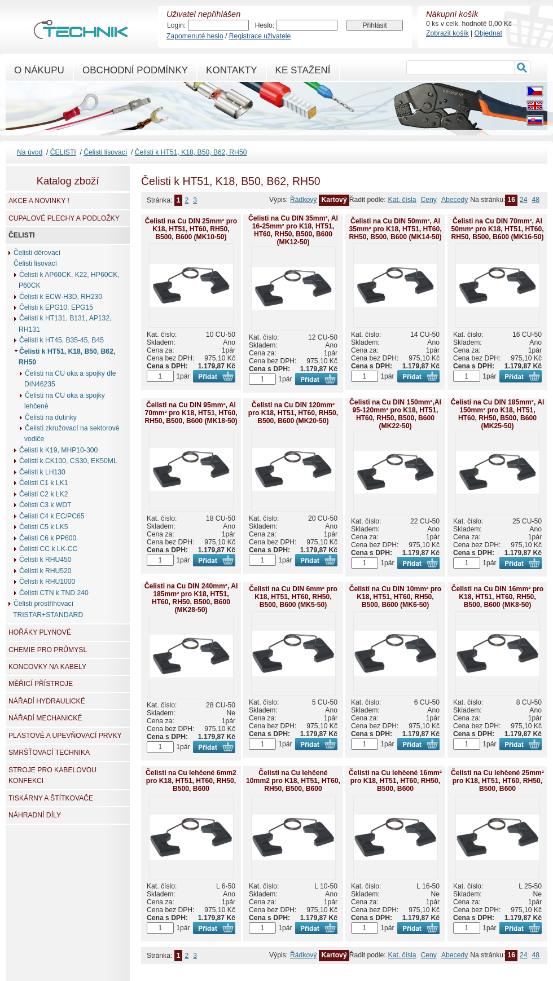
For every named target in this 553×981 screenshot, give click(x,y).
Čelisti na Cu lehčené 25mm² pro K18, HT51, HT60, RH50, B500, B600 (497, 781)
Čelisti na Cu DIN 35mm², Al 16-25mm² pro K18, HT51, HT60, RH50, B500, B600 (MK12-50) (293, 230)
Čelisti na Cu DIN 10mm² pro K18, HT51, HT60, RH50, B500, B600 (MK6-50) (395, 597)
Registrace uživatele (260, 36)
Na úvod (29, 152)
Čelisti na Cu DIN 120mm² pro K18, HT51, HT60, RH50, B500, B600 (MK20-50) (293, 413)
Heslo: (264, 25)
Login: (176, 25)
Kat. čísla (402, 200)
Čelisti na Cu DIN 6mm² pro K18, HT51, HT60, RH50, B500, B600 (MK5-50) (293, 597)
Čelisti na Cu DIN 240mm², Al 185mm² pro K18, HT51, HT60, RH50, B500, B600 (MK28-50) (191, 598)
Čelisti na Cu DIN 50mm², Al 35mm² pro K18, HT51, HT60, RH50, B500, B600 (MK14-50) (395, 229)
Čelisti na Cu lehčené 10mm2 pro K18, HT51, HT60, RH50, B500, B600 (293, 781)
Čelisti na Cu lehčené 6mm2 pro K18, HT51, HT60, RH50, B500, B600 (191, 781)
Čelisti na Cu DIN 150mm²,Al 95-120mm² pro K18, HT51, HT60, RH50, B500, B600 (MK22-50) (395, 414)
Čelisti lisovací (105, 152)
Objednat (488, 33)
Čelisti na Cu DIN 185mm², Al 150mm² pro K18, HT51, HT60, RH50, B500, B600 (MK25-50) (498, 414)
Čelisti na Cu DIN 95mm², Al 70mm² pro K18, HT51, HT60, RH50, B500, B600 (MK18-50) (190, 413)
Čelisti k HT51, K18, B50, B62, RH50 (191, 152)
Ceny (429, 200)
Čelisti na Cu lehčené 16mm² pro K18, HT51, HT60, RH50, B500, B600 (395, 781)
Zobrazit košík (447, 33)
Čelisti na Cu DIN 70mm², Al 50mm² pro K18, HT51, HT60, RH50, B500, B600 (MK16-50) (497, 229)
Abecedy (454, 200)
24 (524, 200)
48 (535, 200)
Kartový (333, 200)
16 (511, 200)
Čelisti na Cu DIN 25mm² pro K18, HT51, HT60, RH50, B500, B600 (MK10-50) (191, 229)
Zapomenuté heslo (194, 36)
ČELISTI (63, 152)
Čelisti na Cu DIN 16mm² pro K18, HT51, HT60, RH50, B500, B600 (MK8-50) (497, 597)
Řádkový (303, 200)
